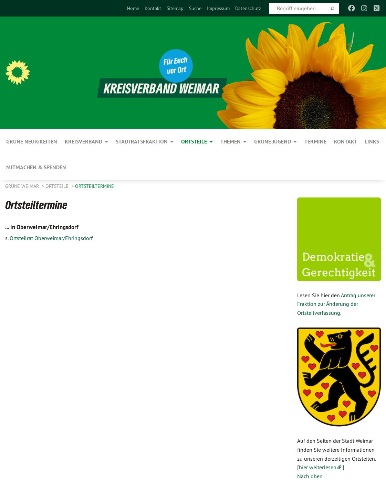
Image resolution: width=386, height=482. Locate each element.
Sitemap (175, 8)
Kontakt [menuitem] (345, 141)
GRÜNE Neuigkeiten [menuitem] (31, 141)
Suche (195, 8)
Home (133, 8)
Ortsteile (57, 186)
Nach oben (310, 476)
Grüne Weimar (22, 186)
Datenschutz (248, 8)
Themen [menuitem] (230, 141)
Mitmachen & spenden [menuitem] (36, 167)
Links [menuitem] (372, 141)
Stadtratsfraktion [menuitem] (142, 141)
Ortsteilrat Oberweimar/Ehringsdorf (51, 238)
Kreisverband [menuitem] (83, 141)
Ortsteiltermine (94, 186)
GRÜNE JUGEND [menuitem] (272, 141)
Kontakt (153, 8)
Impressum (218, 8)
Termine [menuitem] (315, 141)
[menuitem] (133, 8)
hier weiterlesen (317, 467)
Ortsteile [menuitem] (194, 141)
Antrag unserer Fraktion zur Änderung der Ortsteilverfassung (336, 304)
